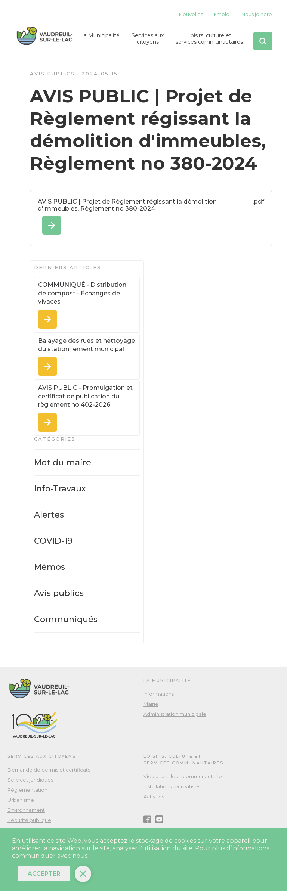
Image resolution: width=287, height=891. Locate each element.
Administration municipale (175, 714)
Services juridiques (30, 780)
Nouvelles (191, 14)
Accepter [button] (44, 873)
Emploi (222, 14)
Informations (159, 694)
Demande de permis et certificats (48, 770)
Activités (154, 797)
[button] (100, 41)
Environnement (26, 810)
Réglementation (27, 790)
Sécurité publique (29, 820)
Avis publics (52, 74)
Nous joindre (256, 14)
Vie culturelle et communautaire (183, 776)
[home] (44, 36)
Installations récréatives (172, 786)
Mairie (151, 704)
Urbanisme (20, 800)
